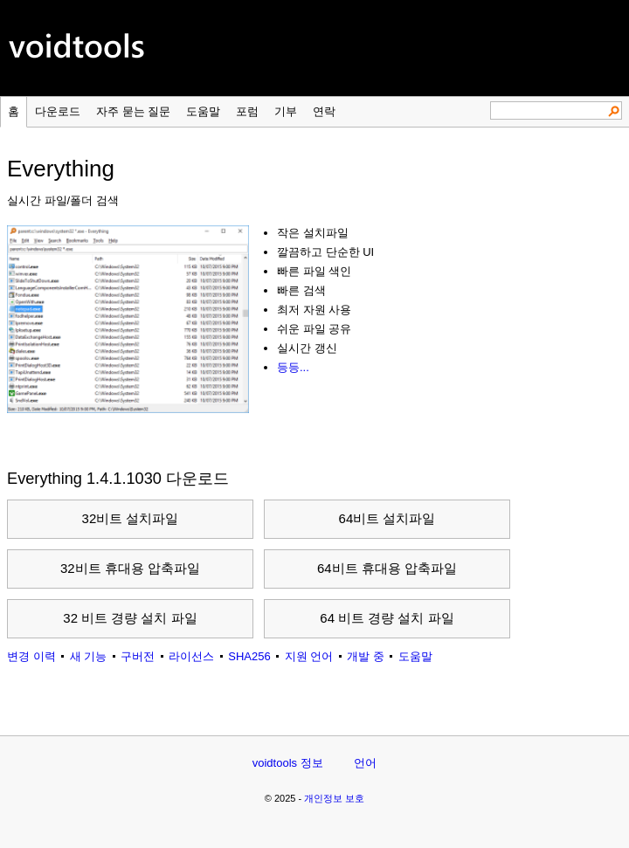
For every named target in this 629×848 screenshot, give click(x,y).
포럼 (247, 111)
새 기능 (88, 656)
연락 (324, 111)
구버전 (138, 656)
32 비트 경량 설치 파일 (130, 617)
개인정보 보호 (334, 798)
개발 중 (365, 656)
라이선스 (191, 656)
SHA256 (249, 656)
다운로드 (57, 111)
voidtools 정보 (287, 762)
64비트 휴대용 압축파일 (387, 568)
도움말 (203, 111)
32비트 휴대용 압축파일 (130, 568)
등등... (293, 367)
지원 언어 (309, 656)
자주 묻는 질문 (133, 111)
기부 (285, 111)
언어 (365, 762)
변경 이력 (31, 656)
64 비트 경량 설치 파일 (386, 617)
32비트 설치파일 (130, 518)
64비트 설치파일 (387, 518)
